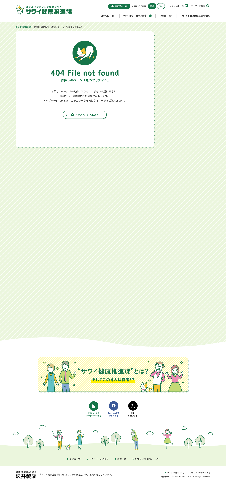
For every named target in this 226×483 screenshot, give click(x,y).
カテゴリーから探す (98, 459)
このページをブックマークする (94, 409)
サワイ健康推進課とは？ (146, 459)
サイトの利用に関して (175, 472)
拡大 (161, 6)
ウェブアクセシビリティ (199, 472)
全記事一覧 (73, 459)
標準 (152, 6)
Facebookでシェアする (113, 409)
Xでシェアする (133, 409)
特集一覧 (120, 459)
